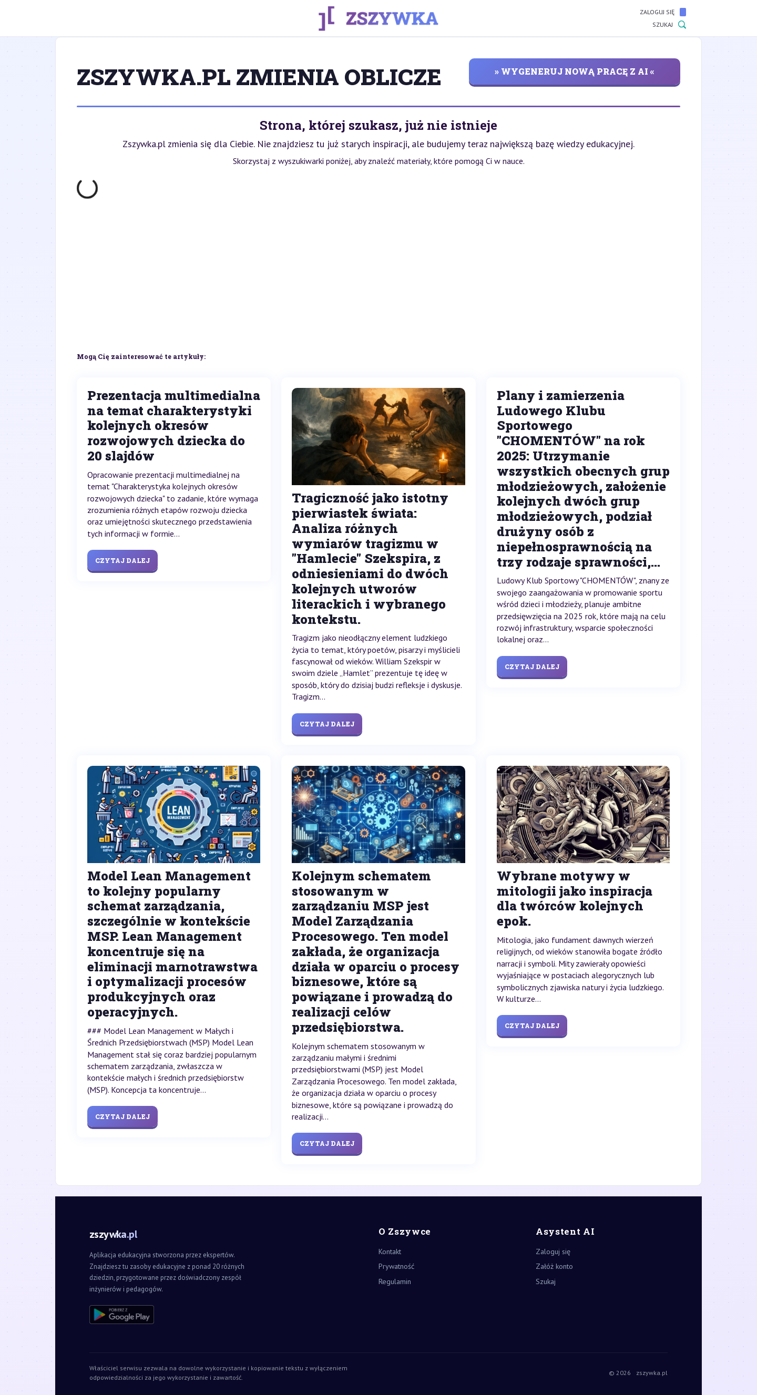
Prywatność (396, 1266)
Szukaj (669, 24)
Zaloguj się (663, 12)
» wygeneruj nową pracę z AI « (574, 71)
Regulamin (394, 1281)
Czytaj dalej (122, 560)
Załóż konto (554, 1266)
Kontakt (389, 1251)
